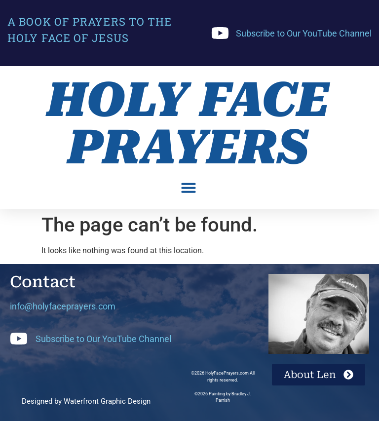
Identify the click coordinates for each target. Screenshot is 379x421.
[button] (188, 187)
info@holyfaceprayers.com (62, 306)
